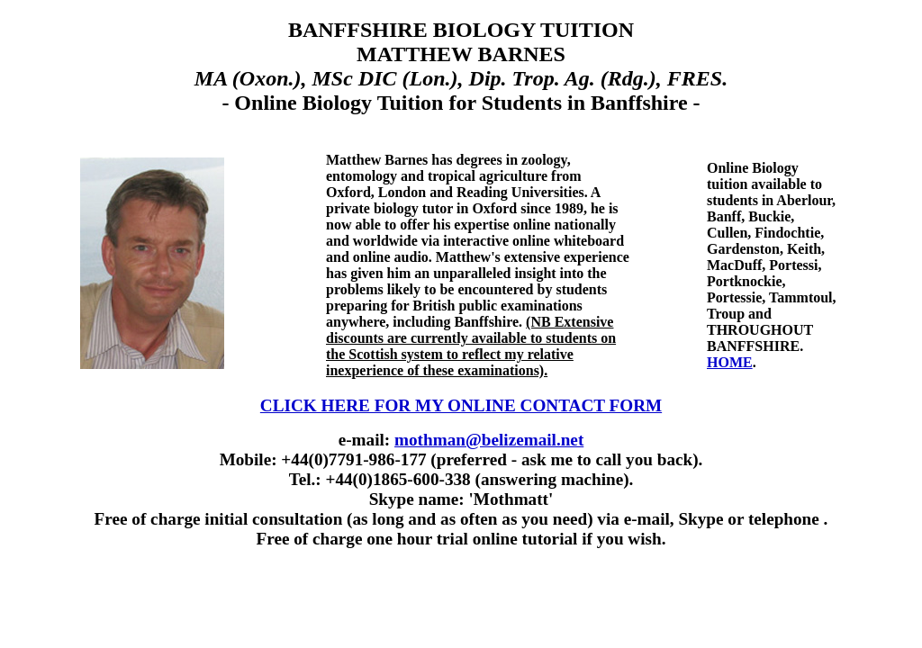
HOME (730, 362)
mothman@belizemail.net (488, 439)
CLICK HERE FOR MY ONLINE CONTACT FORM (461, 405)
